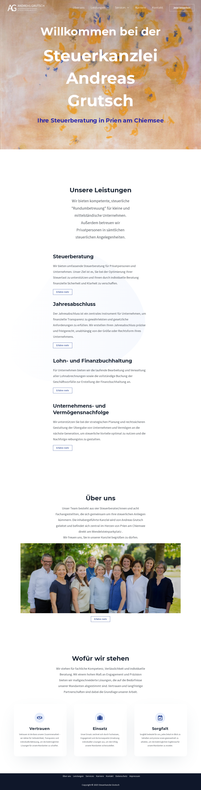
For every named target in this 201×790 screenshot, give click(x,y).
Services (122, 7)
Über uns (78, 7)
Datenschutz (121, 776)
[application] (107, 7)
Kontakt (157, 7)
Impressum (135, 776)
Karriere (140, 7)
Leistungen (100, 7)
